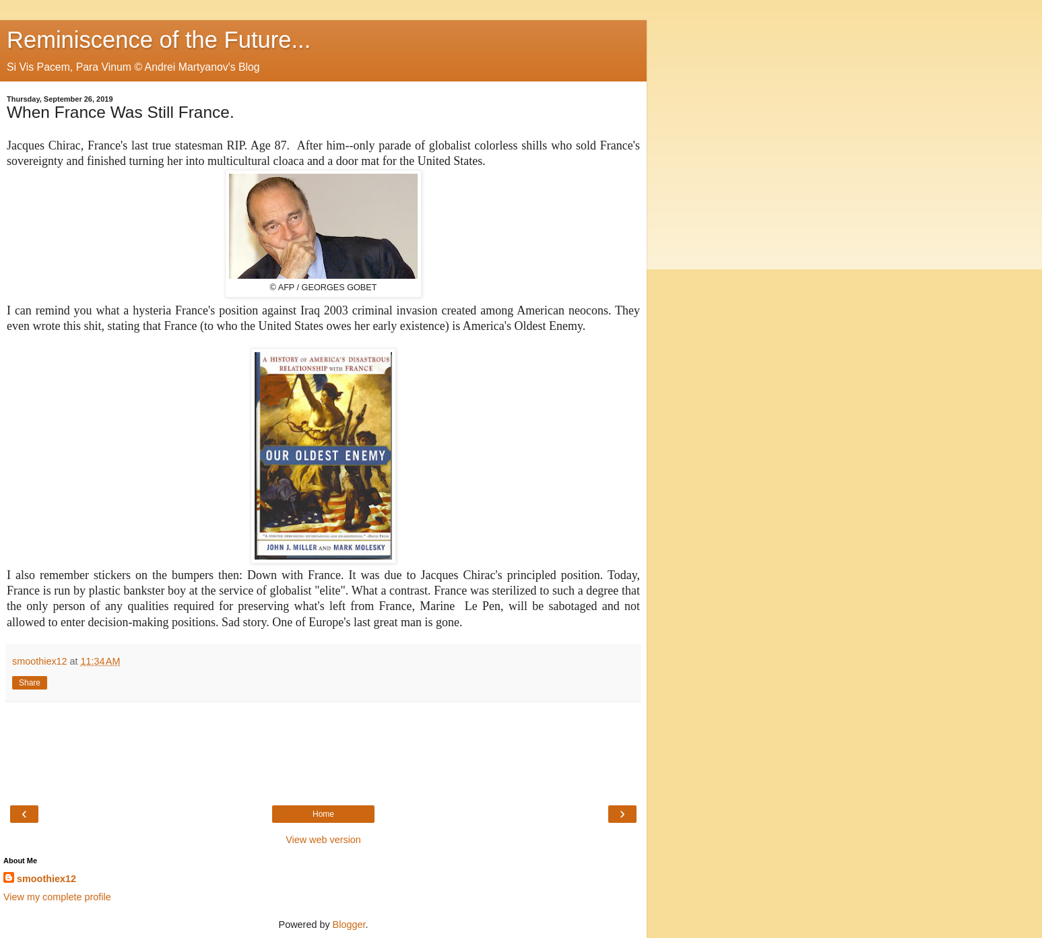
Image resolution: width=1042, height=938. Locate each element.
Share (29, 683)
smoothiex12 (46, 878)
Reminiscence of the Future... (159, 40)
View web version (323, 839)
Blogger (349, 924)
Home (323, 814)
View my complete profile (57, 897)
